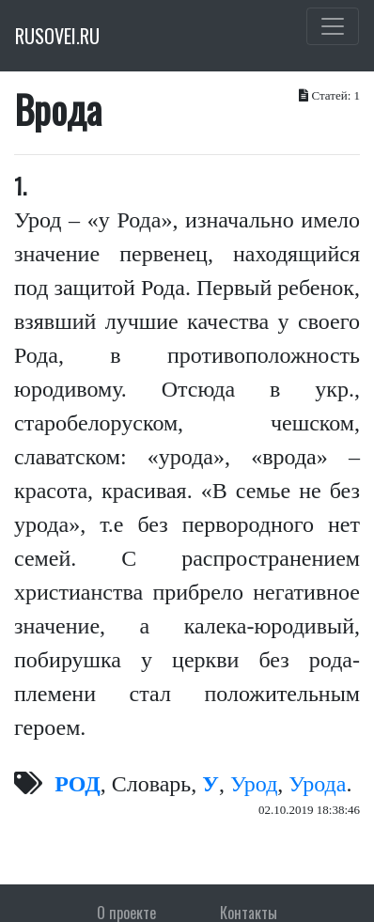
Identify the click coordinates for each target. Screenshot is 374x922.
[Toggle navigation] (332, 26)
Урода (317, 784)
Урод (253, 784)
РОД (78, 784)
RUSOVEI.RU (57, 36)
